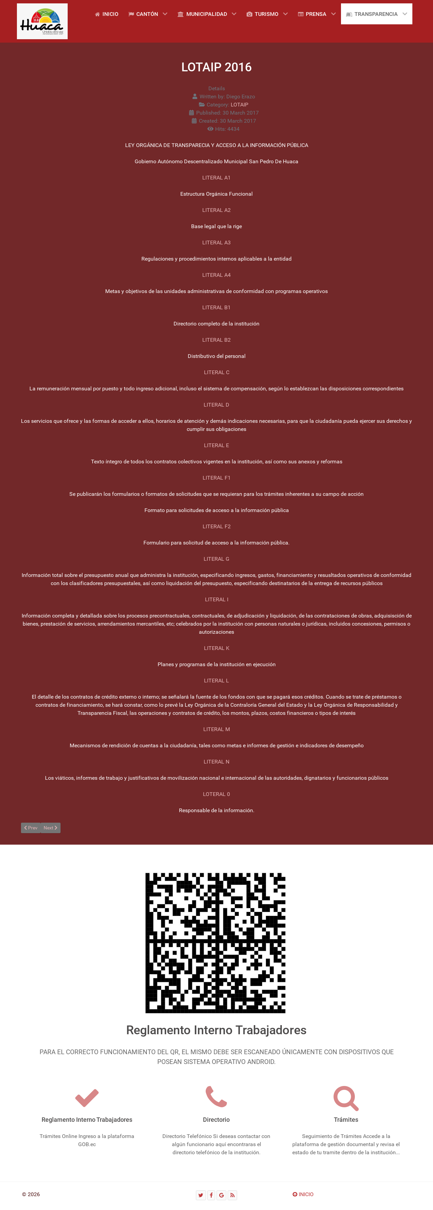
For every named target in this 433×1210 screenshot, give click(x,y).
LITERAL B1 (216, 307)
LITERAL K (216, 648)
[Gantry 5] (42, 21)
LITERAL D (216, 405)
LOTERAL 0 (216, 794)
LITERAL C (216, 372)
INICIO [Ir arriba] (303, 1194)
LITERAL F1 (217, 478)
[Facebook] (211, 1195)
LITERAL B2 (216, 340)
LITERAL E (216, 445)
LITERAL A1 (216, 177)
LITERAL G (216, 559)
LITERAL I (216, 599)
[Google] (221, 1195)
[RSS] (232, 1195)
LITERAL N (216, 761)
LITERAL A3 (216, 242)
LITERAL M (216, 729)
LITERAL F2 (217, 526)
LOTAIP (239, 104)
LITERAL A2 (216, 210)
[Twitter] (201, 1195)
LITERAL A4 (216, 275)
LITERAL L (216, 680)
